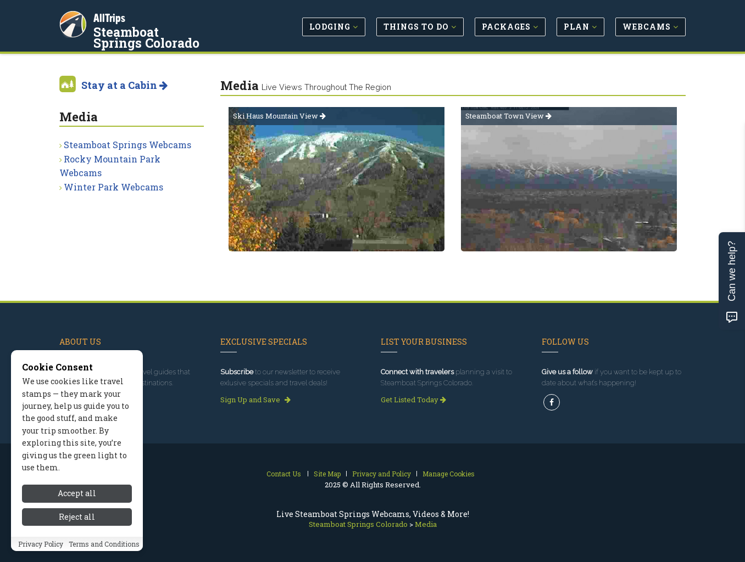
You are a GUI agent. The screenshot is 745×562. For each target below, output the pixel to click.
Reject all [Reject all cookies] (77, 528)
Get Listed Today (413, 399)
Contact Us (283, 473)
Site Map (327, 473)
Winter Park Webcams (113, 187)
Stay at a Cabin (124, 85)
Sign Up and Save (255, 399)
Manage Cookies (448, 473)
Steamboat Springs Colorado (154, 35)
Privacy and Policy (381, 473)
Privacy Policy (40, 555)
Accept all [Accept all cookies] (77, 505)
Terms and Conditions (104, 555)
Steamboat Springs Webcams (127, 144)
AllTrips (111, 15)
